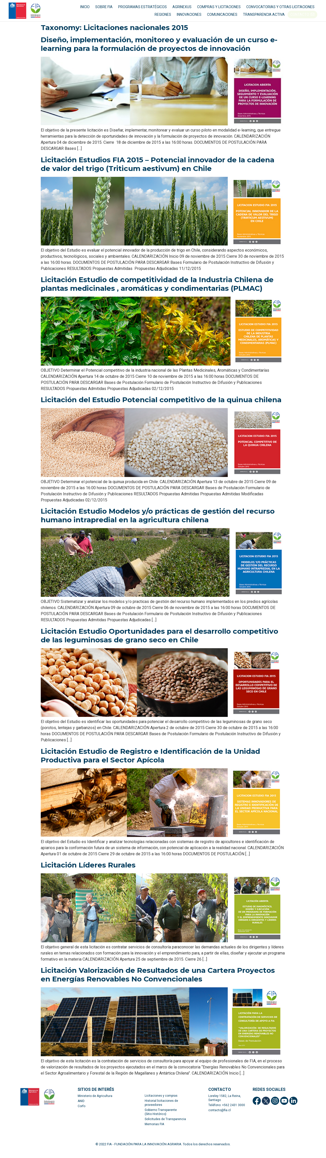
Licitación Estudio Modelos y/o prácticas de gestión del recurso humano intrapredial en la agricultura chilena (158, 522)
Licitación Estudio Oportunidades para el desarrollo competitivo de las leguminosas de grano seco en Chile (159, 642)
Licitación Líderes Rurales (88, 872)
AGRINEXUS (182, 10)
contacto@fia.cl (219, 1117)
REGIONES (163, 18)
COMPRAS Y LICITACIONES (219, 10)
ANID (81, 1108)
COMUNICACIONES (222, 18)
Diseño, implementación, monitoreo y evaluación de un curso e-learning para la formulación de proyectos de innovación (159, 51)
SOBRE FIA (104, 10)
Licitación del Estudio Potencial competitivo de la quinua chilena (161, 406)
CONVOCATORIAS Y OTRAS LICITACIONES (280, 10)
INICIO (85, 10)
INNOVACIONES (189, 18)
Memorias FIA (154, 1131)
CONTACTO (299, 18)
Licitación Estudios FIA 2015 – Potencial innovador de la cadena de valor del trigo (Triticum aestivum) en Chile (157, 171)
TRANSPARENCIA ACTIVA (264, 18)
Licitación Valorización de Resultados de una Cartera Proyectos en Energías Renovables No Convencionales (158, 981)
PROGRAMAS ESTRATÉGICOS (142, 10)
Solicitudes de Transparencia (165, 1126)
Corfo (81, 1113)
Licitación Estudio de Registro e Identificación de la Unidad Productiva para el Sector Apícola (150, 762)
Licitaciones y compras (161, 1102)
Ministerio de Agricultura (95, 1103)
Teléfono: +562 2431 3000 (226, 1112)
